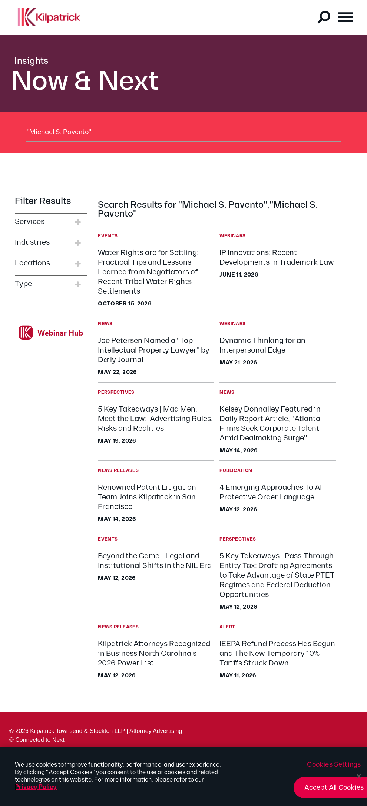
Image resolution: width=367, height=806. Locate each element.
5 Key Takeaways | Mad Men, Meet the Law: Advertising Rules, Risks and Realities (155, 419)
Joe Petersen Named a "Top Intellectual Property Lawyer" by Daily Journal (153, 350)
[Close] (359, 780)
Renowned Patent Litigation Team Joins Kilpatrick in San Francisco (147, 497)
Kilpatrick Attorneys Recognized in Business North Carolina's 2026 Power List (154, 654)
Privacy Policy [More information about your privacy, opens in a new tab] (36, 791)
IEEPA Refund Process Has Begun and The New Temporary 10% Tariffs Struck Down (277, 654)
